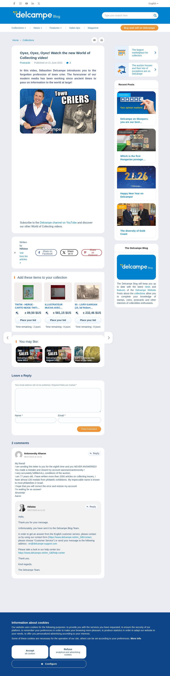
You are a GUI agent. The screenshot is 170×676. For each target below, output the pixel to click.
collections (139, 293)
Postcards (25, 62)
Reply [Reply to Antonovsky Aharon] (96, 457)
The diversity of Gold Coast (132, 232)
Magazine (93, 28)
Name (19, 419)
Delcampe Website (145, 290)
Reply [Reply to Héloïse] (93, 510)
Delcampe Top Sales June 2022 (28, 359)
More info (136, 638)
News (37, 28)
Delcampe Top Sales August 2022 (57, 359)
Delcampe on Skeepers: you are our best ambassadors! (134, 120)
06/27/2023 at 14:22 (36, 514)
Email (61, 419)
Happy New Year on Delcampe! (131, 195)
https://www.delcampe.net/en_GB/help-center (41, 556)
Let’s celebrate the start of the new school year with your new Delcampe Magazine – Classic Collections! (86, 359)
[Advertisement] (141, 334)
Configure (49, 663)
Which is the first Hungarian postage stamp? (131, 158)
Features (54, 28)
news (147, 286)
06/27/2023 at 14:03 (33, 461)
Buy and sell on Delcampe (139, 27)
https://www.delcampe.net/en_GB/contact (70, 541)
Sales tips (74, 28)
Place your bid (28, 320)
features (121, 290)
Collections (18, 28)
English (152, 3)
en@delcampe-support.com (42, 547)
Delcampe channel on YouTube (58, 222)
